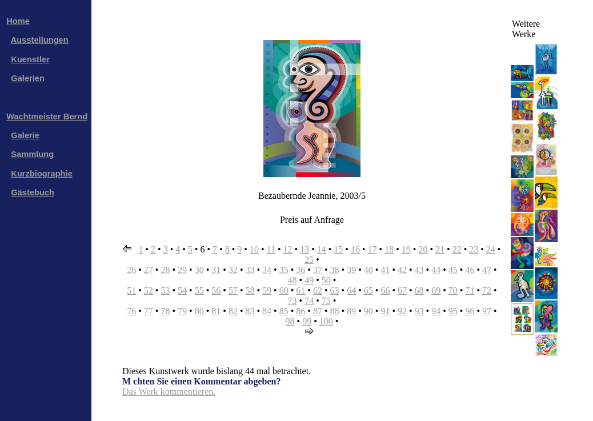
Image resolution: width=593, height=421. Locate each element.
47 (486, 270)
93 (419, 311)
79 (182, 311)
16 (355, 249)
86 (300, 311)
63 (334, 290)
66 (385, 290)
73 (292, 301)
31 (216, 270)
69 (435, 290)
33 (250, 270)
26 (131, 270)
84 (266, 311)
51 (131, 290)
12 (288, 249)
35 (284, 270)
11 (271, 249)
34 (266, 270)
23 (473, 249)
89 (351, 311)
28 (165, 270)
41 (385, 270)
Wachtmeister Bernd (46, 116)
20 (422, 249)
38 (334, 270)
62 (317, 290)
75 (326, 301)
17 (372, 249)
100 (326, 321)
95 (453, 311)
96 (469, 311)
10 (254, 249)
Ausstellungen (40, 40)
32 (233, 270)
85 (284, 311)
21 (439, 249)
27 (148, 270)
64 (351, 290)
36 (300, 270)
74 (309, 301)
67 (402, 290)
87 (317, 311)
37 (317, 270)
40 (368, 270)
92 (402, 311)
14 (321, 249)
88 (334, 311)
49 (309, 280)
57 (233, 290)
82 (233, 311)
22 (457, 249)
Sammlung (32, 154)
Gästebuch (32, 192)
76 (131, 311)
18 (389, 249)
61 (300, 290)
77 (148, 311)
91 (385, 311)
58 (250, 290)
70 (453, 290)
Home (18, 21)
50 (326, 280)
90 (368, 311)
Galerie (25, 135)
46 (469, 270)
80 (199, 311)
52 (148, 290)
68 (419, 290)
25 (309, 259)
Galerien (28, 78)
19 (406, 249)
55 (199, 290)
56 (216, 290)
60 (284, 290)
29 (182, 270)
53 (165, 290)
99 (306, 321)
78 (165, 311)
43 (419, 270)
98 (290, 321)
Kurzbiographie (41, 173)
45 (453, 270)
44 (435, 270)
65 (368, 290)
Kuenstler (30, 59)
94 (435, 311)
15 (338, 249)
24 (490, 249)
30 (199, 270)
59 (266, 290)
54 (182, 290)
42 (402, 270)
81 (216, 311)
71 (469, 290)
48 (292, 280)
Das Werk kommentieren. (168, 391)
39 (351, 270)
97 (486, 311)
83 (250, 311)
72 (486, 290)
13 (304, 249)
